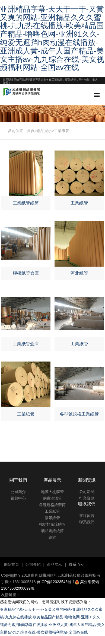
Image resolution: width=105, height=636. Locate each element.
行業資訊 (86, 498)
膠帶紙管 (52, 518)
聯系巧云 (76, 564)
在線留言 (86, 515)
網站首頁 (11, 564)
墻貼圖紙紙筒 (52, 531)
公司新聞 (86, 492)
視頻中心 (18, 498)
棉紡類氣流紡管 (52, 524)
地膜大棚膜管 (52, 492)
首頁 (30, 131)
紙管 (52, 537)
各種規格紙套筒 (52, 505)
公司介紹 (33, 564)
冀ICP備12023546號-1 (56, 582)
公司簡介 (18, 492)
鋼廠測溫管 (52, 498)
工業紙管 (61, 131)
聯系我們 (86, 522)
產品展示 (44, 131)
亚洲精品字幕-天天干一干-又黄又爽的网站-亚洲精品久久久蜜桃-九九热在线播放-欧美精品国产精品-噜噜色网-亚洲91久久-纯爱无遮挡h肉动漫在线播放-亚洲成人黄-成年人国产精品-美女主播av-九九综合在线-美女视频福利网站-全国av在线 (52, 38)
